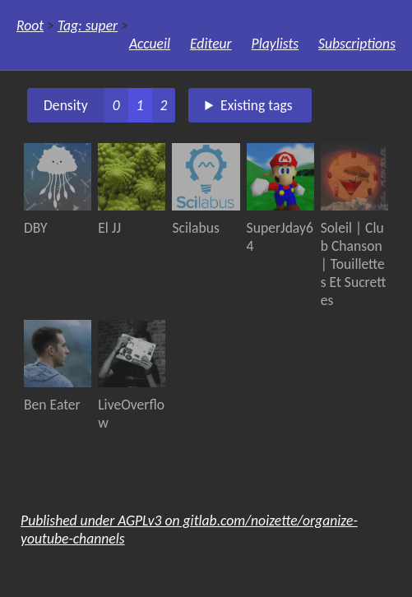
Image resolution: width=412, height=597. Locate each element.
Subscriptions (357, 44)
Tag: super (88, 25)
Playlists (275, 44)
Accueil (149, 44)
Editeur (211, 44)
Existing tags (256, 105)
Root (30, 25)
